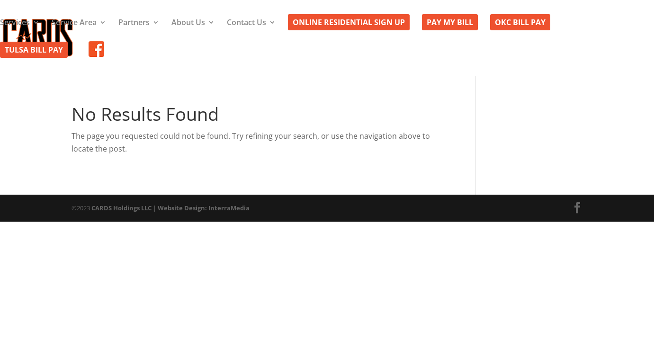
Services (15, 23)
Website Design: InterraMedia (204, 208)
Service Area (74, 23)
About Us (188, 23)
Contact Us (246, 23)
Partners (134, 23)
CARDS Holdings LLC (121, 208)
